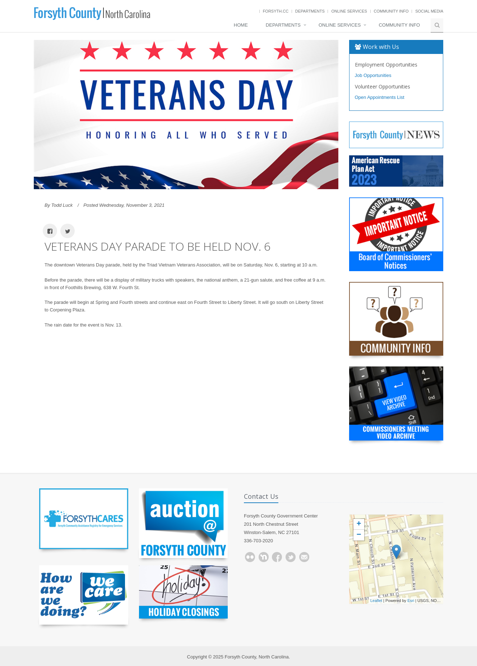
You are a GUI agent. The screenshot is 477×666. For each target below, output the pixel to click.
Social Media (429, 11)
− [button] (358, 535)
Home (241, 25)
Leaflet (376, 600)
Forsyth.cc (276, 11)
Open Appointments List (379, 97)
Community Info (391, 11)
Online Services (349, 11)
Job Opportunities (373, 75)
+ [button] (358, 524)
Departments (310, 11)
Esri (410, 600)
